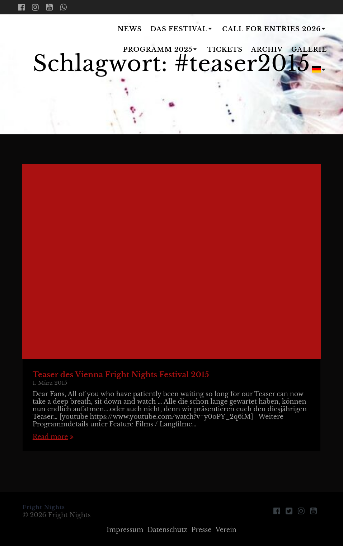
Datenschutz (167, 530)
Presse (201, 530)
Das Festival (178, 29)
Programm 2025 (158, 50)
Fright (55, 50)
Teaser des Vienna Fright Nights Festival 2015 (121, 374)
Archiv (267, 50)
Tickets (225, 50)
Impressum (125, 530)
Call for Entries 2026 (271, 29)
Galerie (309, 50)
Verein (225, 530)
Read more (50, 437)
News (130, 29)
